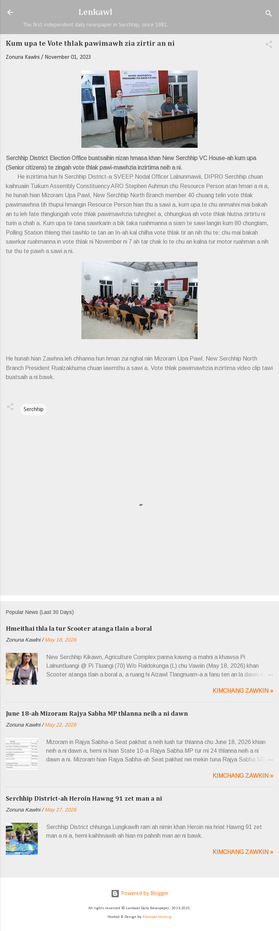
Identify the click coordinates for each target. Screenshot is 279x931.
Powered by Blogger (140, 894)
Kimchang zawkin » (243, 691)
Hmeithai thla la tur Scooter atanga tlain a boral (79, 629)
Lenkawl (95, 12)
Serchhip (34, 409)
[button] (268, 46)
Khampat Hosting (156, 917)
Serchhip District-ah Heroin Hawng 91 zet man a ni (84, 799)
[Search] (268, 15)
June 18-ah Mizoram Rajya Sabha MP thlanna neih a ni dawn (97, 714)
